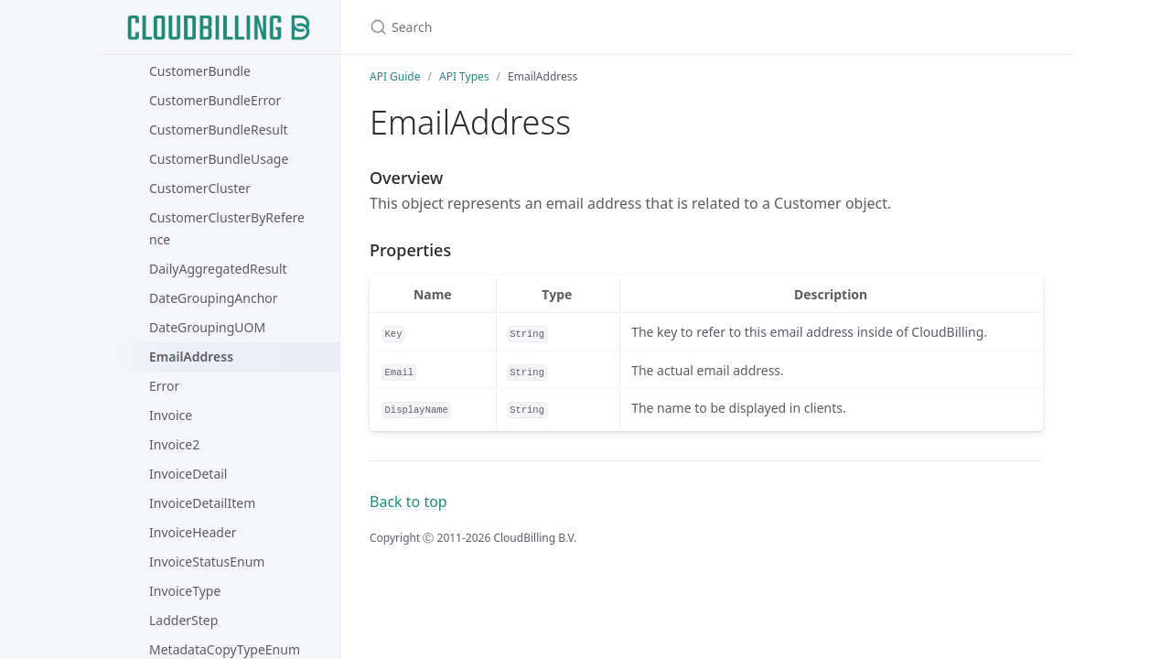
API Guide (395, 76)
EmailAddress (191, 356)
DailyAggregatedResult (218, 268)
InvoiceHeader (193, 532)
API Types (464, 76)
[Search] (585, 27)
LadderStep (183, 620)
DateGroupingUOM (207, 327)
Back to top (408, 502)
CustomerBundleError (215, 100)
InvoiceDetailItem (202, 503)
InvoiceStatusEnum (206, 561)
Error (164, 385)
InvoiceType (184, 591)
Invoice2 (174, 444)
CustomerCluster (200, 188)
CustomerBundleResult (218, 129)
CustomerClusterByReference (227, 228)
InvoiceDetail (188, 473)
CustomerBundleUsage (218, 158)
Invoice (170, 415)
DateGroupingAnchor (213, 298)
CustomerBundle (200, 71)
